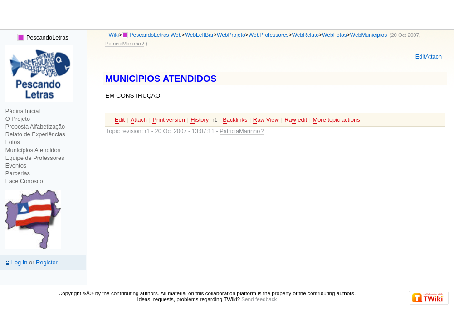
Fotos (12, 142)
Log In (19, 262)
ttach (433, 56)
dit (420, 56)
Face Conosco (24, 181)
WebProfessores (269, 35)
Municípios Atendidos (32, 150)
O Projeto (17, 118)
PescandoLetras (42, 37)
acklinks (235, 120)
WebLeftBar (199, 35)
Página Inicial (22, 111)
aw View (266, 120)
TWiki (112, 35)
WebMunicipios (368, 35)
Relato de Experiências (35, 134)
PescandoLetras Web (156, 35)
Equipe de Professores (34, 157)
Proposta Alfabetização (35, 126)
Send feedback (259, 299)
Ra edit (295, 120)
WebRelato (305, 35)
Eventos (15, 165)
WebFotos (334, 35)
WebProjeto (231, 35)
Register (47, 262)
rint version (168, 120)
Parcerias (17, 173)
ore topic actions (336, 120)
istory (199, 120)
